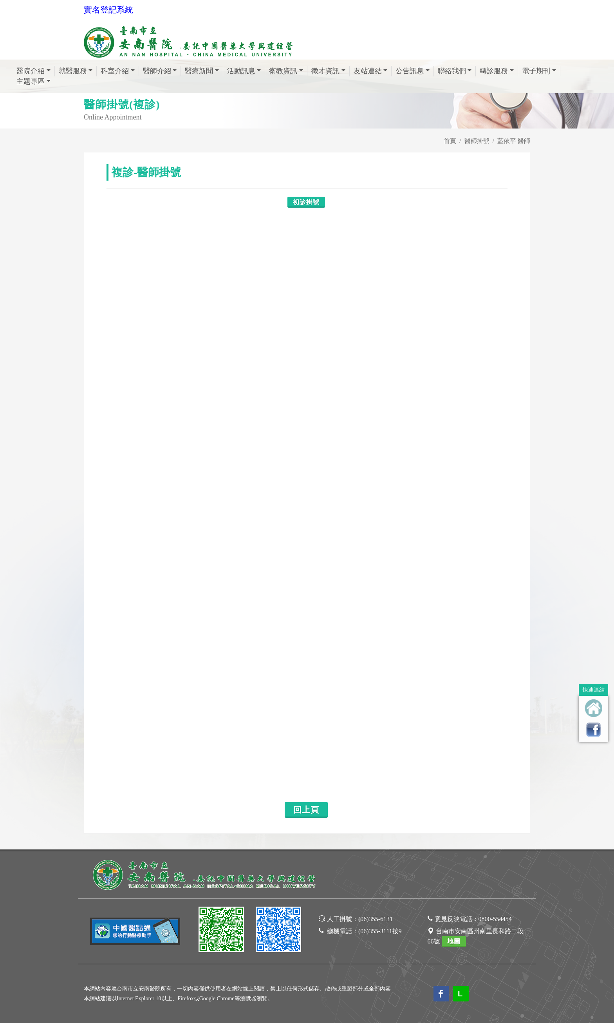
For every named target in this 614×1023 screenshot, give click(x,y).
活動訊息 (241, 71)
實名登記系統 (108, 9)
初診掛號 (306, 202)
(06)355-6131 (375, 919)
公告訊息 (409, 71)
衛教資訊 (283, 71)
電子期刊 (536, 71)
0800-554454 (495, 919)
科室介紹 (115, 71)
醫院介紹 (30, 71)
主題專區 (30, 81)
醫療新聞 (199, 71)
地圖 (453, 941)
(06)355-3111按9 (380, 931)
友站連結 (368, 71)
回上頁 (306, 810)
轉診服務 (494, 71)
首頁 (450, 141)
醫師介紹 (157, 71)
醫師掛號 (476, 141)
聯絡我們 (452, 71)
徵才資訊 (325, 71)
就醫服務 (73, 71)
